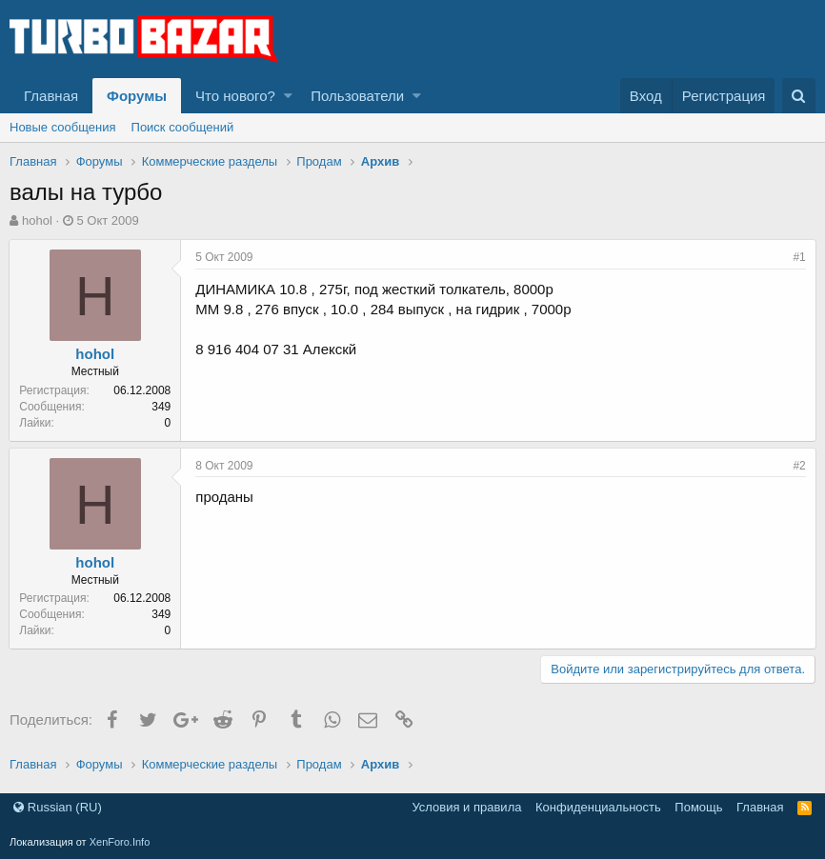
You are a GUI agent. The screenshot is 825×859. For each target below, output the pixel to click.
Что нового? (235, 96)
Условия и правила (466, 807)
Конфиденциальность (598, 807)
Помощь (698, 807)
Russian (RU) (57, 807)
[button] (288, 95)
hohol (37, 220)
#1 (799, 257)
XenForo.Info (120, 842)
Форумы (137, 96)
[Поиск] (798, 95)
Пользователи (357, 96)
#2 (799, 465)
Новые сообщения (63, 127)
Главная (51, 96)
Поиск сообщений (182, 127)
